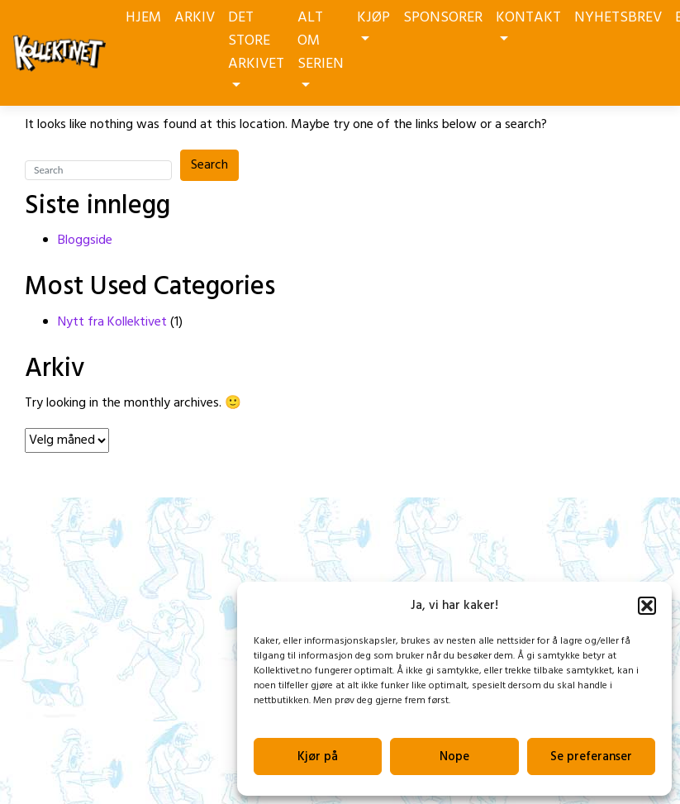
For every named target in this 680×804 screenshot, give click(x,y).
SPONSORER (443, 18)
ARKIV (194, 18)
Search (209, 165)
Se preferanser (591, 757)
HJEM (143, 18)
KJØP (373, 23)
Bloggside (85, 240)
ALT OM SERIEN (320, 46)
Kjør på (317, 757)
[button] (647, 605)
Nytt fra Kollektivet (112, 322)
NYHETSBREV (618, 18)
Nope (454, 757)
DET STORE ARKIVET (256, 46)
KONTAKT (528, 23)
